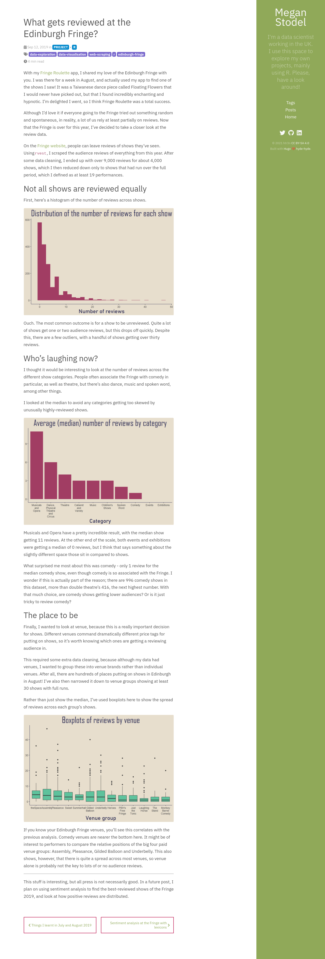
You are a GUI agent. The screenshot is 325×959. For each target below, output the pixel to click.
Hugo (287, 149)
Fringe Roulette (55, 72)
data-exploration (43, 54)
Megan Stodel (291, 17)
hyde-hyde (303, 149)
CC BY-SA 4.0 (300, 143)
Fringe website (51, 145)
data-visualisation (72, 54)
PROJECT (61, 47)
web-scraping (99, 54)
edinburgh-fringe (131, 54)
